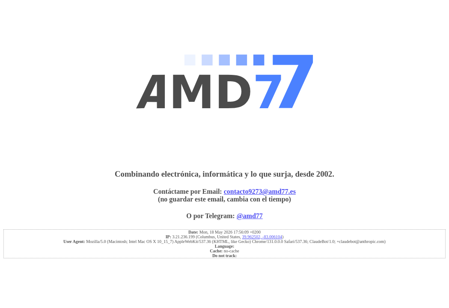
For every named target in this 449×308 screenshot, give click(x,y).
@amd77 (250, 215)
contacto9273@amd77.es (260, 191)
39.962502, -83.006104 (262, 236)
